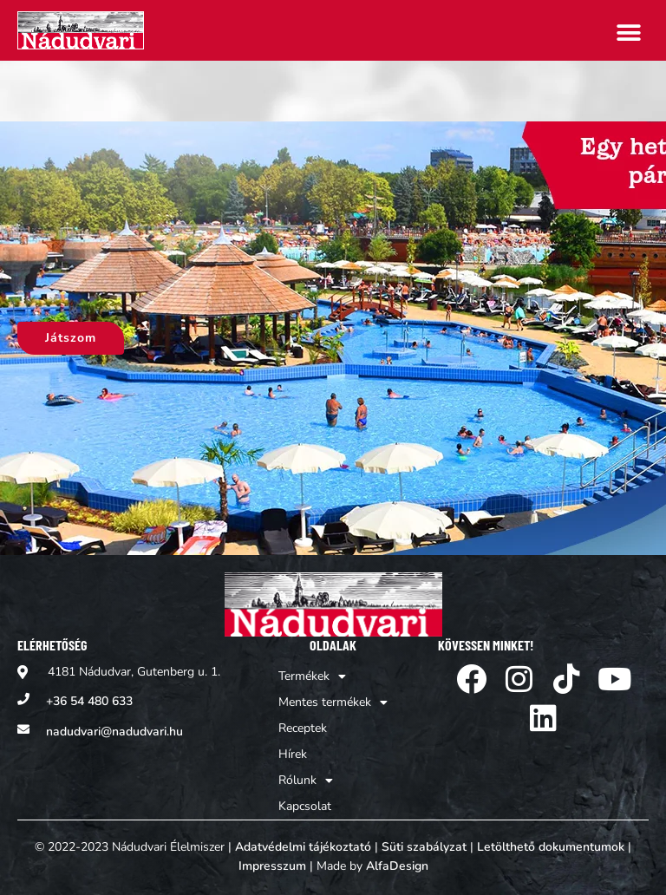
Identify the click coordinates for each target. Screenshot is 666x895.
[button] (629, 32)
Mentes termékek (333, 702)
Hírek (292, 754)
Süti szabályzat (424, 847)
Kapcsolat (304, 806)
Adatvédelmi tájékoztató (303, 847)
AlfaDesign (397, 866)
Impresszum (272, 866)
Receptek (302, 728)
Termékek (312, 676)
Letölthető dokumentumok (550, 847)
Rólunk (305, 781)
